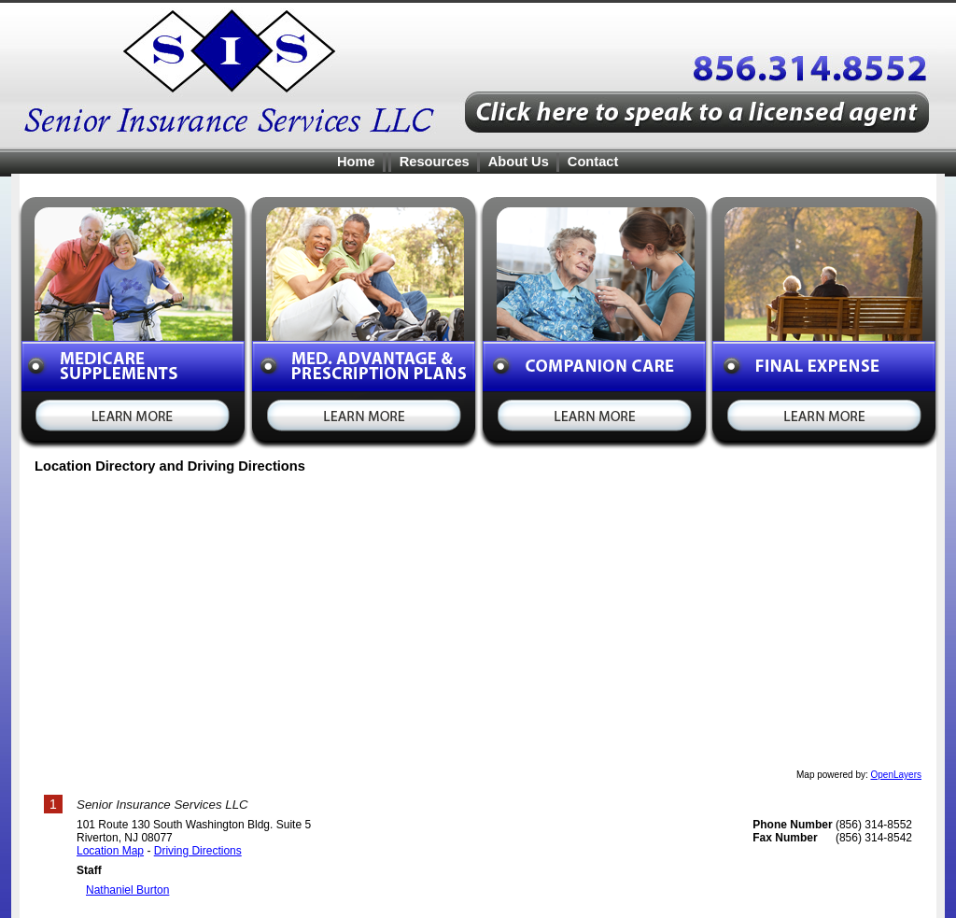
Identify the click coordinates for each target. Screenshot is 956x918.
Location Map (110, 850)
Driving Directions (198, 850)
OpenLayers (896, 775)
